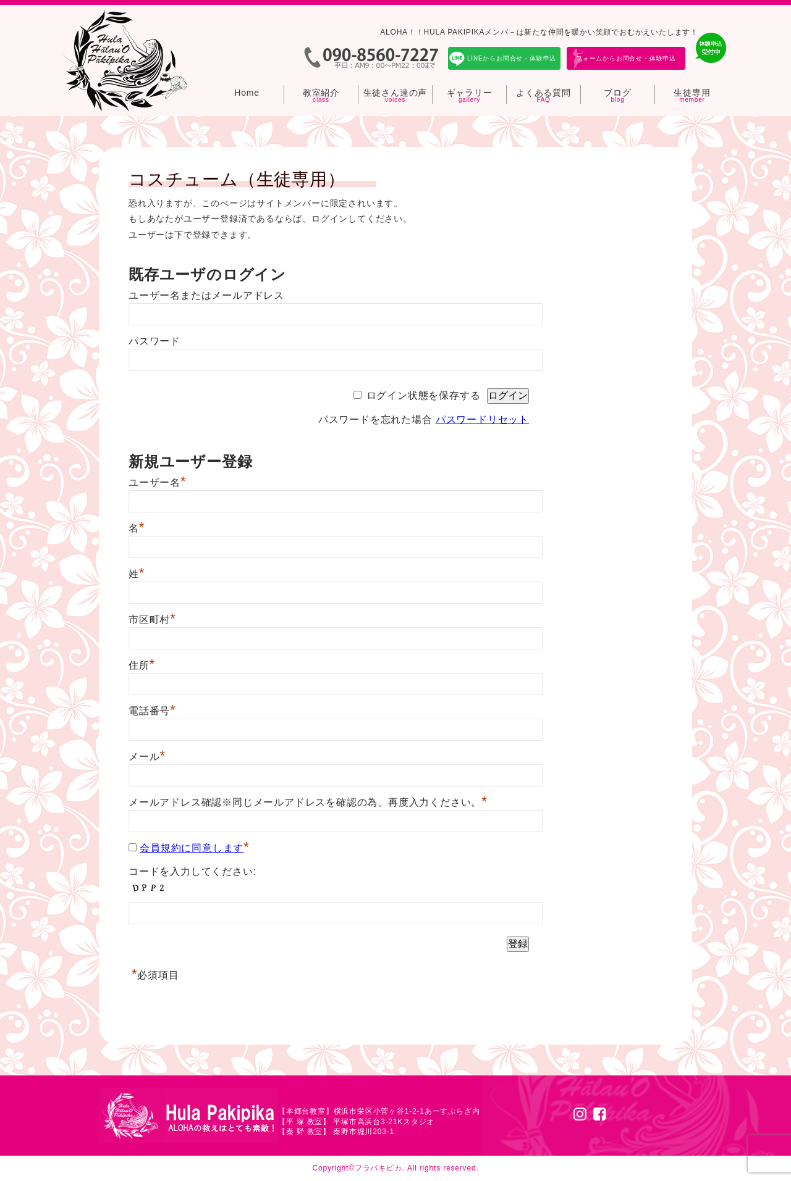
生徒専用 (692, 93)
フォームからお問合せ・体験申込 (626, 58)
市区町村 (152, 619)
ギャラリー (470, 93)
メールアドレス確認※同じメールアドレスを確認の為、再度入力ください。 (308, 802)
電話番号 (152, 711)
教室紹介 (321, 93)
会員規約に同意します (191, 848)
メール (147, 756)
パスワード (154, 341)
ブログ (617, 93)
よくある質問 (543, 93)
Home (247, 93)
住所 (142, 665)
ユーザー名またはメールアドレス (206, 295)
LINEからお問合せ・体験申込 (511, 58)
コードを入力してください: (192, 871)
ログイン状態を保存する (423, 395)
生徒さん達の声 (395, 93)
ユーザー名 (157, 482)
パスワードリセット (482, 419)
